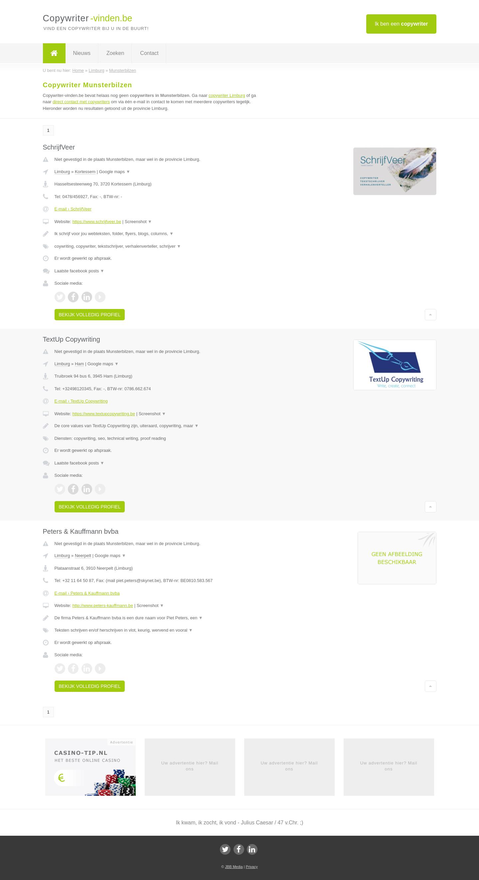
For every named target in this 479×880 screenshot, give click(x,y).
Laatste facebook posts (79, 270)
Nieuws (81, 53)
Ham (79, 363)
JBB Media (233, 867)
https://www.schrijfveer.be (96, 221)
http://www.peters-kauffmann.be (102, 605)
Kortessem (85, 171)
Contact (149, 53)
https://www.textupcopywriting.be (103, 413)
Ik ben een (401, 24)
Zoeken (115, 53)
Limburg (62, 171)
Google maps (114, 171)
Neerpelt (83, 555)
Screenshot (138, 221)
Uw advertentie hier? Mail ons (190, 765)
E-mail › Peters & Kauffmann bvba (87, 593)
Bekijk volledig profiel (90, 314)
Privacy (252, 867)
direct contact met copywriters (81, 101)
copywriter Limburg (227, 95)
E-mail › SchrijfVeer (73, 208)
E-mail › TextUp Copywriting (81, 401)
